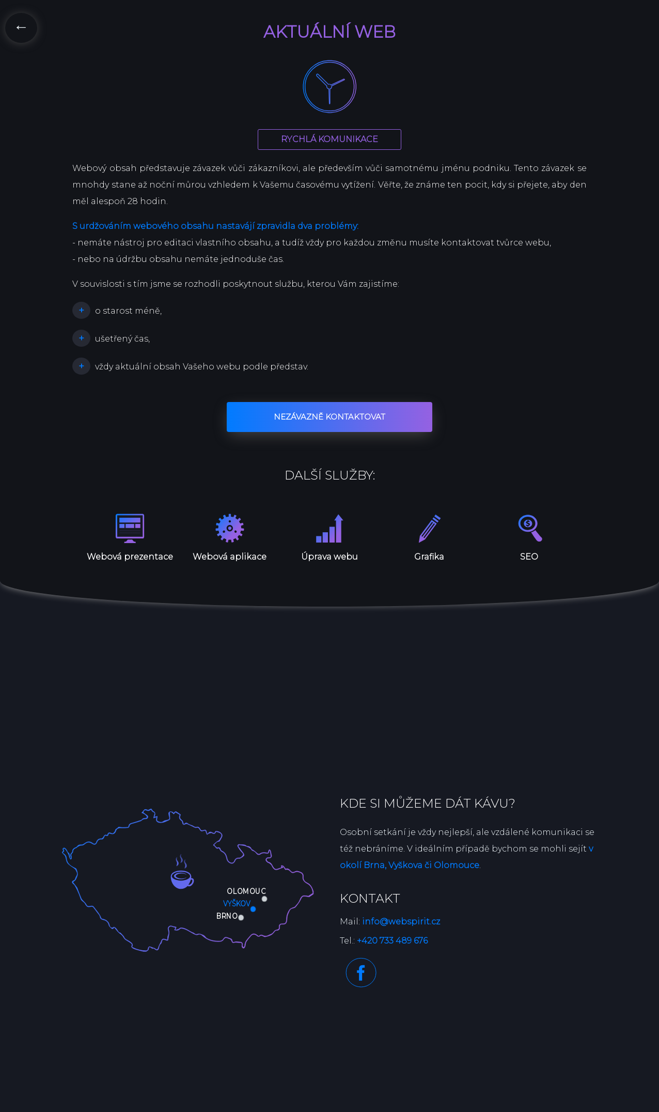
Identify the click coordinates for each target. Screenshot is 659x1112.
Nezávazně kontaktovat (329, 417)
